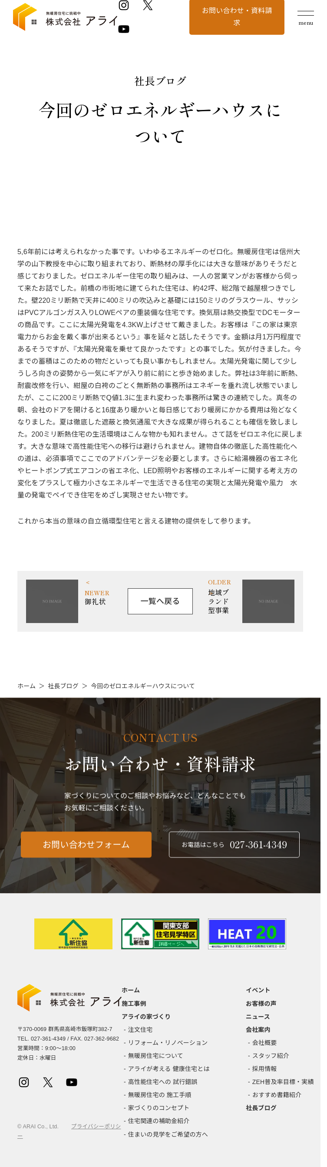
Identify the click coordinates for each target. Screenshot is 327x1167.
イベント (258, 990)
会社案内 (258, 1029)
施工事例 (134, 1003)
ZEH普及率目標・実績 (283, 1081)
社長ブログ (63, 686)
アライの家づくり (146, 1016)
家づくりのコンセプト (159, 1107)
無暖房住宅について (155, 1055)
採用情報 (264, 1068)
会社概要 (264, 1042)
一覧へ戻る (160, 601)
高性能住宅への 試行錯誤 (163, 1081)
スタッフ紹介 (270, 1055)
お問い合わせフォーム (86, 851)
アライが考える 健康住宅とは (169, 1068)
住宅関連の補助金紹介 (159, 1120)
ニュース (258, 1016)
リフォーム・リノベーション (168, 1042)
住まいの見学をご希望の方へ (168, 1134)
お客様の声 (261, 1003)
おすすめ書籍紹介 (276, 1094)
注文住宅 (140, 1029)
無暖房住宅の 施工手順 (160, 1094)
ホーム (26, 686)
